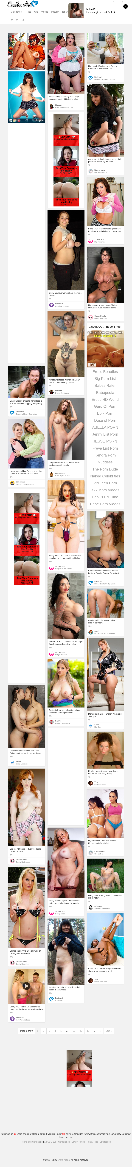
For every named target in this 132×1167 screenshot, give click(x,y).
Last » (109, 1031)
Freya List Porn (105, 448)
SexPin (58, 721)
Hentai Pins (92, 1142)
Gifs (36, 12)
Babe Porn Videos (105, 504)
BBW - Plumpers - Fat (64, 107)
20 (81, 1031)
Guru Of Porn (105, 406)
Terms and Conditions (31, 1142)
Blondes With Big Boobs (104, 79)
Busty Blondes (22, 964)
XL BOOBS (99, 239)
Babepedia (105, 392)
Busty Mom (60, 914)
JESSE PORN (105, 441)
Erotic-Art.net (64, 1160)
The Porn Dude (105, 469)
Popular (55, 12)
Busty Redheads (23, 862)
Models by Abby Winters (104, 633)
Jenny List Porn (105, 434)
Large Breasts (61, 655)
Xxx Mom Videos (105, 490)
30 (88, 1031)
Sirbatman (20, 482)
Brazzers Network (62, 723)
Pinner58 (59, 304)
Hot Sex (97, 727)
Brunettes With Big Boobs (105, 584)
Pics (29, 12)
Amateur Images (62, 306)
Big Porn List (105, 378)
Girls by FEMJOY (62, 476)
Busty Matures (100, 318)
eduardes (98, 906)
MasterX (58, 105)
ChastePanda (100, 316)
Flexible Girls (100, 784)
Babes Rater (105, 385)
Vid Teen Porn (105, 483)
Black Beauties (100, 982)
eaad (96, 631)
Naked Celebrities (105, 476)
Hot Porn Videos (23, 1020)
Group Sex (98, 854)
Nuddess (105, 462)
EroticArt (98, 77)
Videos (44, 12)
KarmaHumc (99, 170)
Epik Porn (105, 413)
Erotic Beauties (105, 371)
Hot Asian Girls (100, 172)
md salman (60, 473)
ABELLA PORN (105, 427)
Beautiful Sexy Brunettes (26, 414)
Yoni (96, 782)
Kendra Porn (105, 455)
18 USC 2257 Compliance (57, 1142)
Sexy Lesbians (22, 764)
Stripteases (105, 1142)
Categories (17, 12)
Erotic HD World (105, 399)
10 (74, 1031)
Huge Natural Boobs (63, 569)
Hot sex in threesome (25, 484)
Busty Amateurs (62, 393)
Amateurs (59, 1000)
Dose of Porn (105, 420)
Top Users (67, 12)
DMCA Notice (78, 1142)
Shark (96, 725)
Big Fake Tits (99, 242)
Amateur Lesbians (102, 908)
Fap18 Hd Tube (105, 497)
